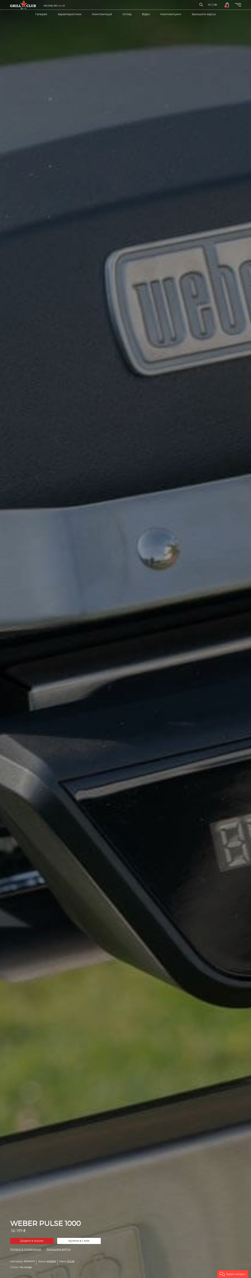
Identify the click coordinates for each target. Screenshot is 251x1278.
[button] (232, 1274)
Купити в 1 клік (78, 1240)
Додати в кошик (31, 1240)
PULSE (71, 1261)
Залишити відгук (58, 1249)
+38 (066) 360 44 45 (54, 6)
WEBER (51, 1261)
